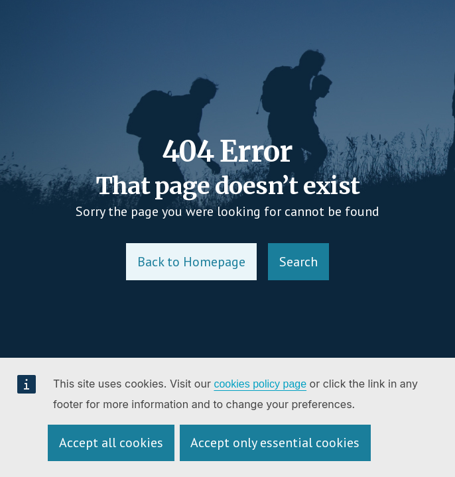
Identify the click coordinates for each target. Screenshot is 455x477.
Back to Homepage (191, 261)
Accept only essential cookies (274, 442)
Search (298, 261)
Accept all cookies (111, 442)
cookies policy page (260, 384)
